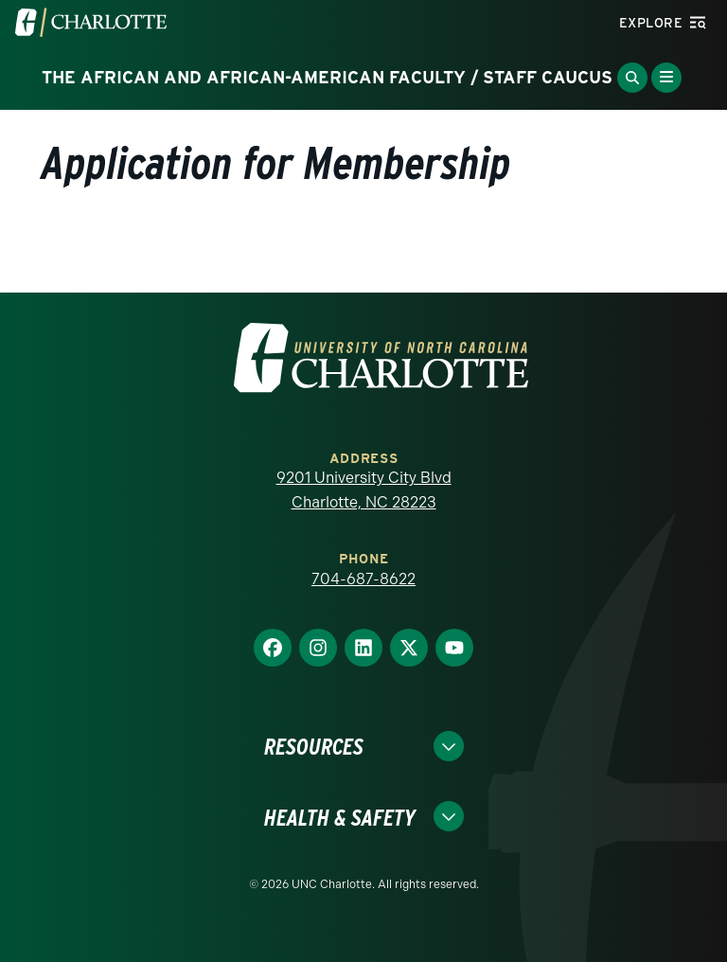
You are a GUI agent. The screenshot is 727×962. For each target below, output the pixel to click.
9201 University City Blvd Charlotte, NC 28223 (364, 490)
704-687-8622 (363, 579)
